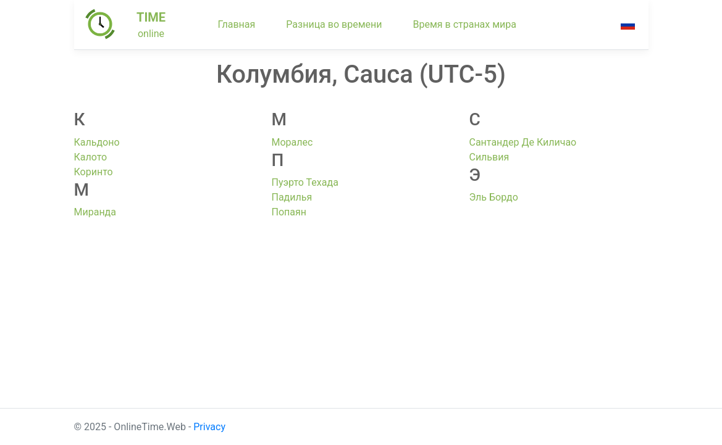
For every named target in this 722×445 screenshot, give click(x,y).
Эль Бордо (493, 197)
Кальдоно (97, 142)
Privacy (209, 427)
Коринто (93, 172)
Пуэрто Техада (304, 182)
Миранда (95, 212)
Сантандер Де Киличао (522, 142)
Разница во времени (334, 24)
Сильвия (489, 157)
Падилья (291, 197)
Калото (90, 157)
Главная (237, 24)
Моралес (292, 142)
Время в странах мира (464, 24)
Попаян (288, 212)
